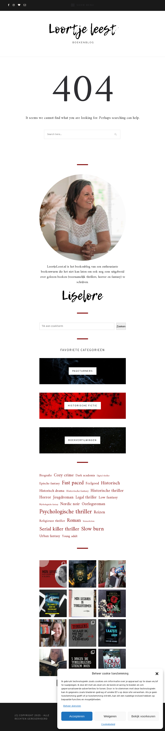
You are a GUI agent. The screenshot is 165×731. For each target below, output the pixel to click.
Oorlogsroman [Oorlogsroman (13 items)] (93, 504)
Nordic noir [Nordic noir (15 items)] (70, 504)
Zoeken (121, 326)
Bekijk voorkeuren (143, 716)
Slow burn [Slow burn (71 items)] (92, 529)
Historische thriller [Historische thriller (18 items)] (107, 490)
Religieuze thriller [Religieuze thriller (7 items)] (52, 521)
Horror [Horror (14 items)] (45, 497)
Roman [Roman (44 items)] (74, 521)
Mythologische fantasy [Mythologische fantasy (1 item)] (48, 504)
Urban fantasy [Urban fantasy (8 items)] (49, 536)
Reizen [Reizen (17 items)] (99, 512)
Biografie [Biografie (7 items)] (45, 475)
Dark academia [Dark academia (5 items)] (85, 475)
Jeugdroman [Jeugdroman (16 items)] (63, 497)
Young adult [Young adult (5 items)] (69, 536)
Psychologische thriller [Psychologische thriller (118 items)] (65, 512)
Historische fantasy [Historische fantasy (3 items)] (77, 491)
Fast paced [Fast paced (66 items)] (73, 483)
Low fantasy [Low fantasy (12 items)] (108, 497)
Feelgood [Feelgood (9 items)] (92, 484)
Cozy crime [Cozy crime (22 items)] (64, 475)
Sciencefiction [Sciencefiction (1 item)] (88, 521)
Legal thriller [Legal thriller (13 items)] (86, 497)
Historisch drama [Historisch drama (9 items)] (51, 491)
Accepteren (77, 716)
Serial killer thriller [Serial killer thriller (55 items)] (59, 529)
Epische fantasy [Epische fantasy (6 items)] (49, 483)
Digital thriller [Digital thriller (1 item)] (103, 476)
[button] (157, 674)
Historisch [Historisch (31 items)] (110, 483)
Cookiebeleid (108, 724)
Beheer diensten (72, 706)
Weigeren (110, 716)
